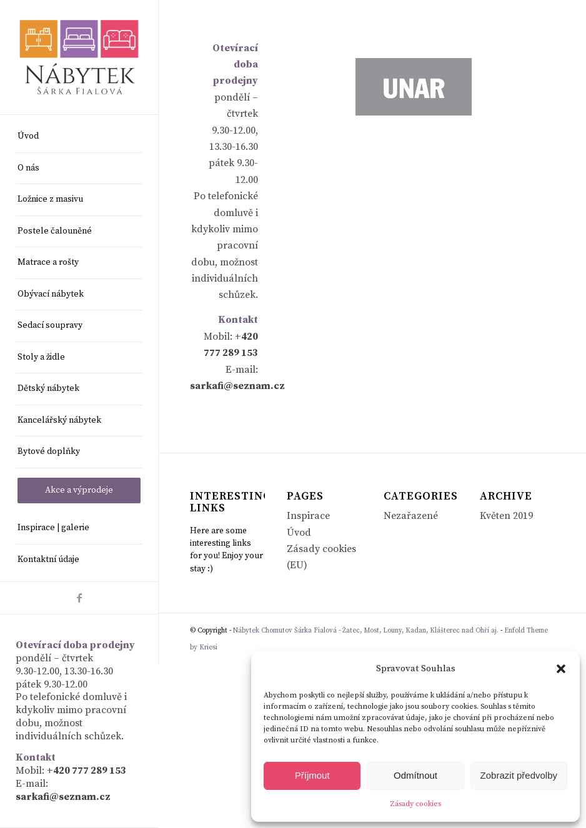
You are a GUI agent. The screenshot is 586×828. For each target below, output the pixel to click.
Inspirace (308, 516)
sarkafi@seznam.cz (63, 797)
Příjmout (312, 775)
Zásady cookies (415, 804)
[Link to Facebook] (79, 598)
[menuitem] (79, 137)
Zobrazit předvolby (518, 775)
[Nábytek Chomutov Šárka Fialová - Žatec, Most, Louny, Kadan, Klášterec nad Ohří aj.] (79, 57)
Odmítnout (415, 775)
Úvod (299, 532)
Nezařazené (411, 516)
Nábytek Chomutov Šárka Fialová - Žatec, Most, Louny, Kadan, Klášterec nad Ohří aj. (366, 630)
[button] (561, 669)
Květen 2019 (506, 516)
